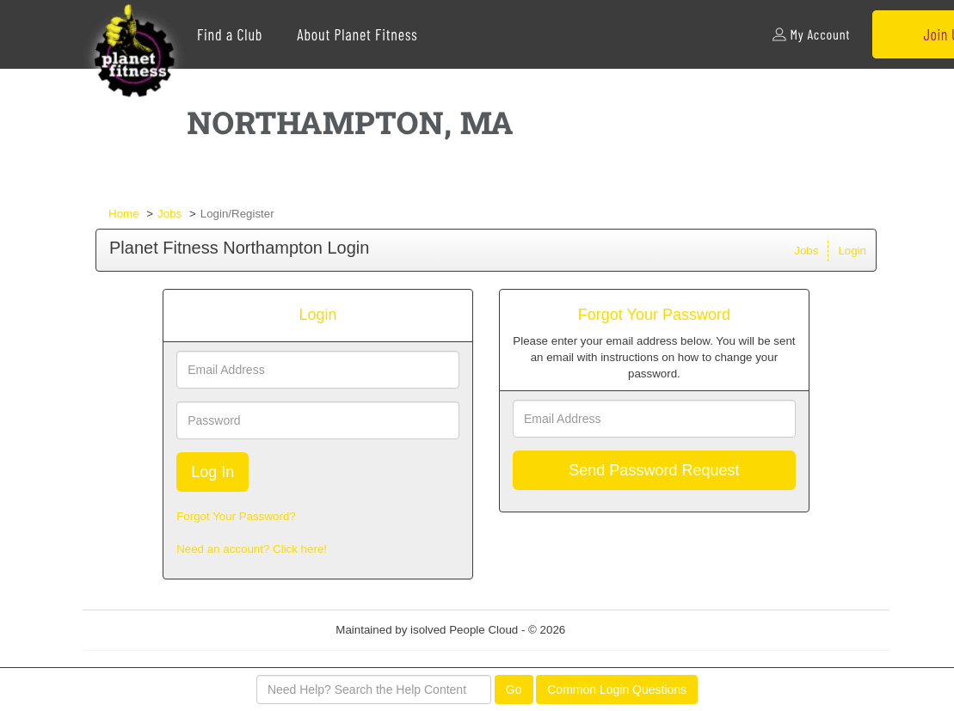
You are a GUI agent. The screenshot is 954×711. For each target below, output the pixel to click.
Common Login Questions (616, 689)
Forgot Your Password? (236, 516)
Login (852, 250)
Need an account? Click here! (251, 548)
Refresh (616, 629)
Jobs (169, 213)
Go (514, 689)
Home (123, 213)
